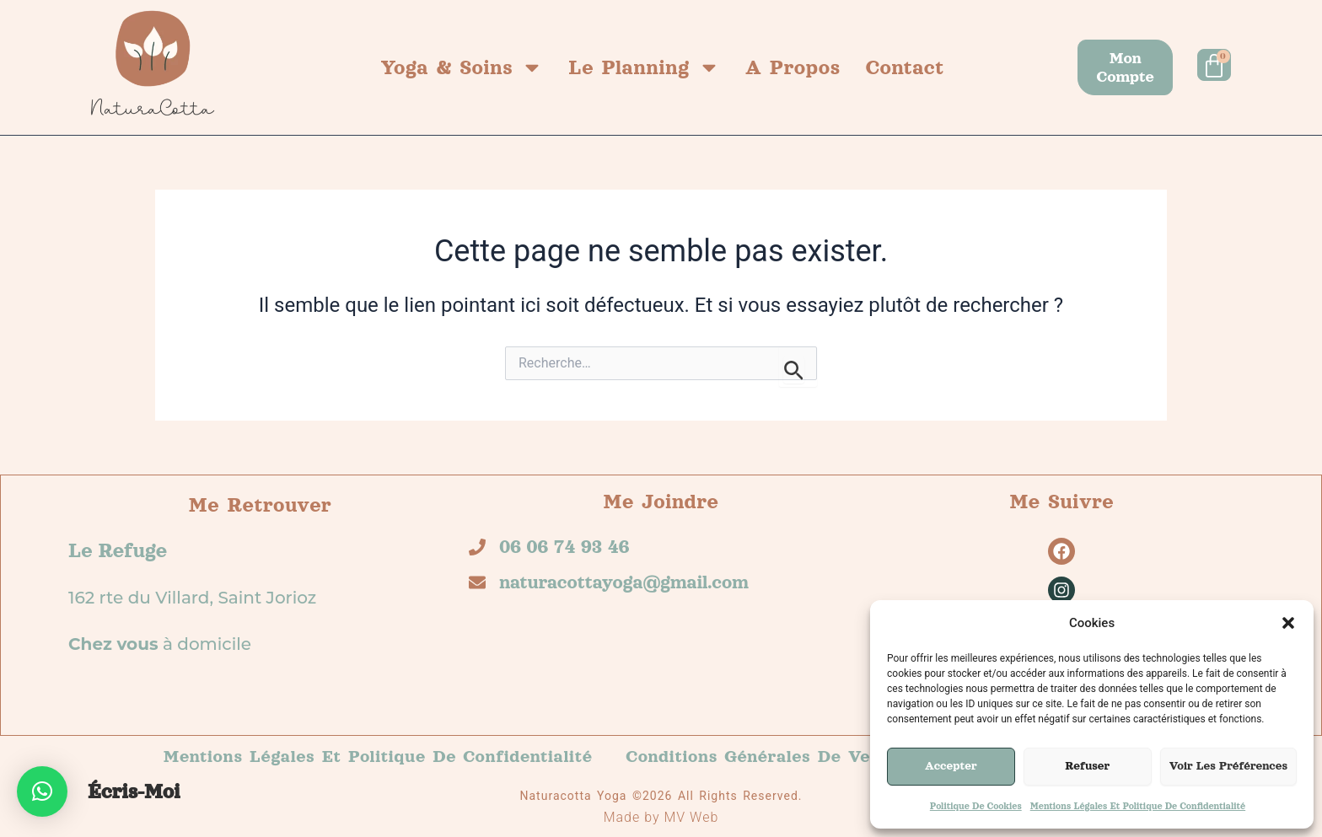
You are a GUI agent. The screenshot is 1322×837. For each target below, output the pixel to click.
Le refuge (117, 550)
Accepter (951, 765)
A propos (793, 67)
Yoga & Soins (461, 67)
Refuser (1087, 765)
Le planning (644, 67)
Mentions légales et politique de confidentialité (1137, 806)
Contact (905, 67)
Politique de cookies (976, 806)
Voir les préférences (1228, 765)
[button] (1288, 622)
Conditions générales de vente (762, 756)
